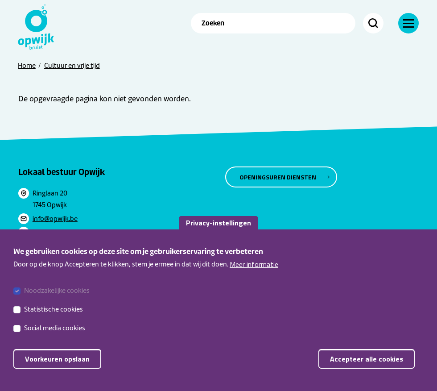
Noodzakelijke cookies (57, 290)
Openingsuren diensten (277, 177)
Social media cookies (54, 328)
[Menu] (408, 23)
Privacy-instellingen (218, 222)
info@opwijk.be (55, 218)
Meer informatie (254, 264)
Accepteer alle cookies (366, 359)
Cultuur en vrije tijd (72, 65)
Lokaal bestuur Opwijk (61, 172)
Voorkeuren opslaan (57, 359)
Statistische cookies (53, 309)
